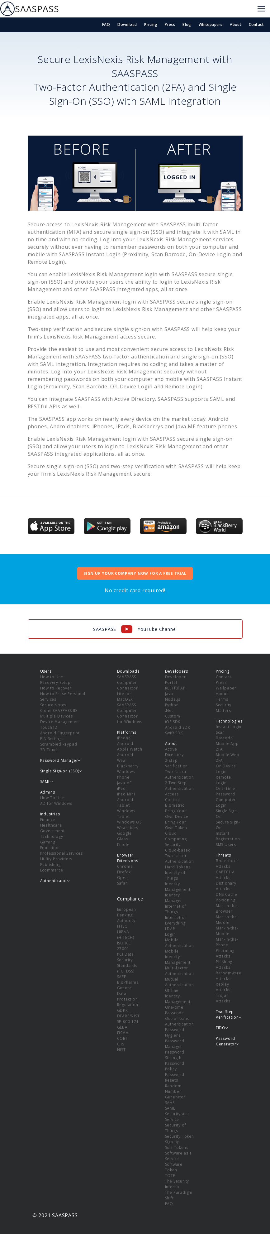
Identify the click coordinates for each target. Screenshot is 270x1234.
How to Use (51, 676)
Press (170, 24)
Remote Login (223, 780)
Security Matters (223, 707)
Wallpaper (226, 688)
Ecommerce (51, 870)
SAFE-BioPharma (128, 979)
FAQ (106, 24)
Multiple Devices (56, 716)
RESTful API (176, 688)
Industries (50, 814)
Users (46, 671)
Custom (172, 716)
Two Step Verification (228, 1014)
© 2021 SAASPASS (55, 1215)
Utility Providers (56, 859)
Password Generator (227, 1041)
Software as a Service (178, 1155)
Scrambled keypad (58, 744)
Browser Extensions (127, 857)
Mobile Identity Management (178, 956)
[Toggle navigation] (261, 8)
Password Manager (174, 1043)
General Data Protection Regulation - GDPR (129, 999)
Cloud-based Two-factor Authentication (179, 855)
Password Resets (174, 1077)
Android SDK (177, 727)
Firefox (124, 872)
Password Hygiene (174, 1032)
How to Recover (56, 688)
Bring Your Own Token (176, 824)
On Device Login (226, 768)
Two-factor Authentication (179, 774)
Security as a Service (177, 1116)
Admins (47, 792)
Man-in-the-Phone (227, 942)
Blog (186, 24)
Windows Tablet (126, 813)
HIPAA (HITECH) (125, 934)
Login (170, 934)
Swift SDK (174, 733)
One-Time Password (225, 791)
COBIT (123, 1038)
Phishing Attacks (224, 964)
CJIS (120, 1044)
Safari (123, 883)
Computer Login (226, 802)
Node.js (173, 699)
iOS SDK (173, 721)
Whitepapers (210, 24)
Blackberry (128, 766)
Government (52, 830)
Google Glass (124, 836)
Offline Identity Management (178, 996)
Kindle (123, 844)
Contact (256, 24)
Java (169, 693)
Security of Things (175, 1127)
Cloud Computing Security (176, 839)
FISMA (123, 1032)
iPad (121, 788)
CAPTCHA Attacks (225, 874)
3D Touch (49, 749)
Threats (223, 855)
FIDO (222, 1027)
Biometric (174, 805)
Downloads (128, 671)
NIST (121, 1049)
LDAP (170, 928)
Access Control (172, 796)
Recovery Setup (55, 682)
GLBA (122, 1027)
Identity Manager (173, 897)
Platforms (126, 732)
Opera (123, 877)
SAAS (170, 1102)
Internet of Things (175, 909)
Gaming (47, 842)
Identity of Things (175, 875)
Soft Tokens (176, 1147)
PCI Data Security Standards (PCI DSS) (127, 963)
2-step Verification (176, 763)
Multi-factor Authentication (179, 970)
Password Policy (174, 1066)
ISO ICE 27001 (124, 945)
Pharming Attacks (225, 953)
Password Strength (174, 1054)
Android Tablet (125, 802)
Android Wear (125, 757)
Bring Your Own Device (176, 813)
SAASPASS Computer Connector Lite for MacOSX (127, 688)
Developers (176, 671)
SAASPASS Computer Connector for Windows (129, 713)
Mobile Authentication (179, 942)
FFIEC (122, 926)
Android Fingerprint (60, 733)
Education (50, 847)
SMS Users (226, 844)
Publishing (50, 864)
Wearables (127, 827)
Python (172, 705)
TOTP (170, 1175)
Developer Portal (175, 679)
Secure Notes (53, 705)
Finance (47, 819)
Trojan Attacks (223, 998)
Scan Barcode (224, 735)
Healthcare (51, 825)
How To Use (52, 797)
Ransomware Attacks (228, 975)
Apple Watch (129, 749)
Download (127, 24)
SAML (170, 1108)
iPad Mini (126, 794)
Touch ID (49, 727)
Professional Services (61, 853)
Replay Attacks (223, 987)
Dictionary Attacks (226, 886)
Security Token (179, 1136)
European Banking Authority (126, 915)
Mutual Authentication (179, 982)
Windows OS (129, 822)
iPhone (124, 738)
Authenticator (55, 880)
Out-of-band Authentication (179, 1021)
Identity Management (178, 886)
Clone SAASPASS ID (59, 710)
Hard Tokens (178, 867)
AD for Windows (56, 803)
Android (125, 743)
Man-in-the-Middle (227, 919)
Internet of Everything (175, 920)
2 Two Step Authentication (179, 785)
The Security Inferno (177, 1184)
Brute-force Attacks (227, 863)
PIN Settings (52, 738)
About (235, 24)
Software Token (173, 1167)
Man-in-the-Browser (227, 908)
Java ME (124, 782)
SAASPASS (29, 8)
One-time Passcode (174, 1010)
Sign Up (172, 1142)
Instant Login (228, 726)
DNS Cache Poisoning (226, 897)
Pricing (150, 24)
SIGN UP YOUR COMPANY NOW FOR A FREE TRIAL (135, 573)
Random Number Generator (175, 1091)
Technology (51, 836)
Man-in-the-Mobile (227, 930)
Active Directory (174, 752)
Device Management (60, 721)
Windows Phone (126, 774)
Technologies (229, 721)
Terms (222, 699)
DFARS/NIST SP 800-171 (128, 1018)
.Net (169, 710)
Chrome (125, 866)
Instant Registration (228, 836)
